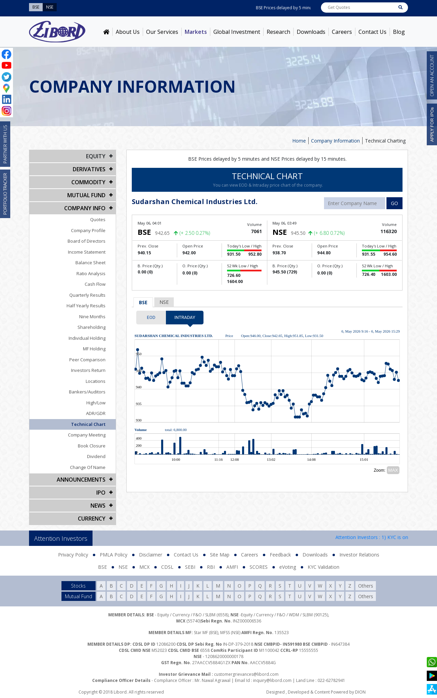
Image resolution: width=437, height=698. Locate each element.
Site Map (219, 554)
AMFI (232, 567)
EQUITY (95, 156)
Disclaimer (150, 554)
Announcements (81, 479)
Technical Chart (88, 424)
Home (299, 140)
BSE (143, 302)
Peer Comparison (87, 360)
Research (278, 32)
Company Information (335, 140)
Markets (196, 32)
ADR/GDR (95, 413)
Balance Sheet (90, 262)
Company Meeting (86, 435)
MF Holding (94, 349)
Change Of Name (87, 467)
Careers (342, 32)
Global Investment (236, 32)
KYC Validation (323, 567)
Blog (399, 32)
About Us (128, 32)
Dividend (96, 456)
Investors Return (88, 370)
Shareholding (91, 327)
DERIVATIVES (89, 169)
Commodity (88, 182)
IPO (100, 492)
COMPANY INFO (84, 208)
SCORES (259, 567)
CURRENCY (91, 518)
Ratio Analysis (90, 273)
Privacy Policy (73, 554)
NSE (164, 302)
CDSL (167, 567)
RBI (211, 567)
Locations (95, 381)
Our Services (162, 32)
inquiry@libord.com (272, 680)
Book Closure (91, 446)
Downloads (311, 32)
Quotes (97, 219)
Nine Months (92, 316)
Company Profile (88, 230)
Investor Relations (359, 554)
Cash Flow (95, 284)
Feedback (280, 554)
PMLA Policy (113, 554)
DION (360, 692)
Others (365, 585)
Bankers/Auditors (87, 392)
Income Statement (86, 252)
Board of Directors (86, 241)
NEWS (97, 505)
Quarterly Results (87, 295)
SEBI (190, 567)
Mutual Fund (86, 195)
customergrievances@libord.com (246, 674)
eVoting (287, 567)
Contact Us (372, 32)
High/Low (95, 403)
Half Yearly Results (86, 306)
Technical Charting (385, 140)
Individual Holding (87, 338)
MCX (144, 567)
